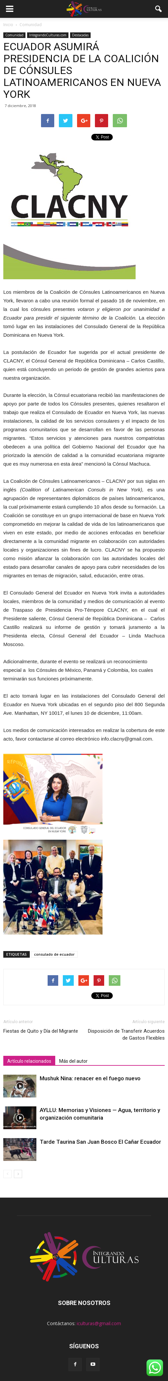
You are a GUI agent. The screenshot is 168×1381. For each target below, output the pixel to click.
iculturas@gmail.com (99, 1323)
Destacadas (80, 35)
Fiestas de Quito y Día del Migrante (40, 1031)
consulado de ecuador (54, 954)
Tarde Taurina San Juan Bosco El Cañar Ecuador (100, 1141)
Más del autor (73, 1061)
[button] (158, 9)
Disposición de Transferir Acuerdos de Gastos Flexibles (126, 1034)
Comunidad (14, 35)
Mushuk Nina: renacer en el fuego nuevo (90, 1078)
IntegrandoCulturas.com (47, 35)
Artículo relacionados (29, 1061)
